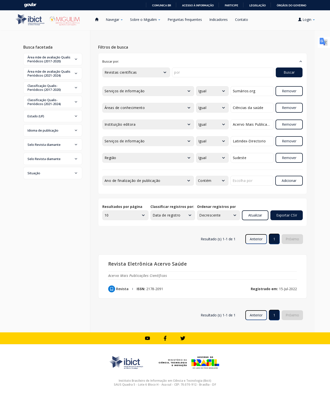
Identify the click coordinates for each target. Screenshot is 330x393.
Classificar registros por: (172, 206)
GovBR (30, 5)
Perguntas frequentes (185, 19)
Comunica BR (161, 5)
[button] (53, 59)
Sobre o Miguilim (145, 19)
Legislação (257, 5)
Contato (241, 19)
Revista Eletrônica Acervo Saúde (147, 263)
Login (306, 19)
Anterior (256, 239)
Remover (289, 91)
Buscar (289, 72)
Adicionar (289, 180)
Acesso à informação (198, 5)
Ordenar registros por (216, 206)
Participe (231, 5)
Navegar (114, 19)
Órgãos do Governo (291, 5)
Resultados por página (122, 206)
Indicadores (218, 19)
